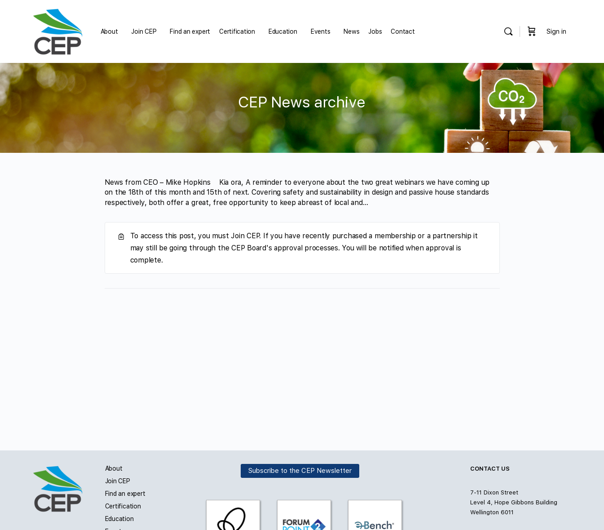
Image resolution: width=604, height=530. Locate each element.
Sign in (556, 31)
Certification (123, 506)
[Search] (508, 31)
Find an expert (125, 493)
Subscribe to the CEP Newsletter (300, 471)
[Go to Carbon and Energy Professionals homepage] (58, 30)
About (114, 468)
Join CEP (117, 481)
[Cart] (532, 31)
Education (119, 518)
